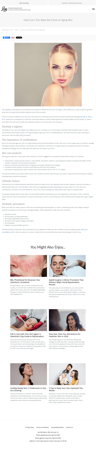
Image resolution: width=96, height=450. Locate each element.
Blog (16, 30)
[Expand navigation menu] (93, 9)
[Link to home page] (15, 9)
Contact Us (69, 427)
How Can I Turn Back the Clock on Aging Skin (32, 30)
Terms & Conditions (42, 427)
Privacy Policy (29, 427)
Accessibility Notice (57, 427)
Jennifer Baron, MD (7, 30)
